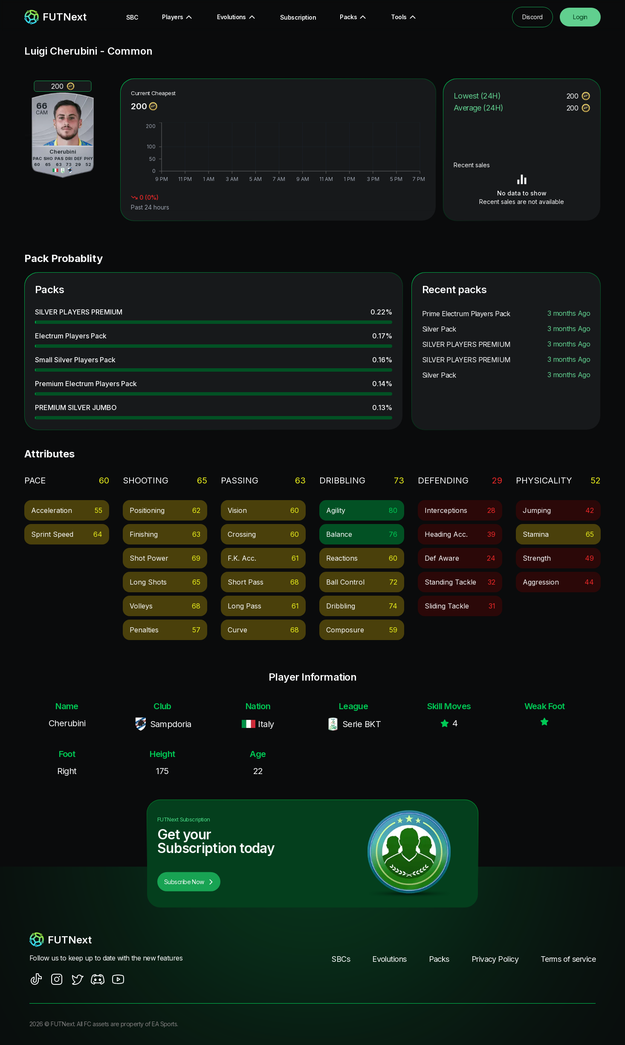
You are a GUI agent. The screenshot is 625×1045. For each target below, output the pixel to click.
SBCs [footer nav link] (341, 959)
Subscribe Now (189, 881)
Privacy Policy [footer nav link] (495, 959)
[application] (278, 153)
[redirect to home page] (55, 17)
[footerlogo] (114, 939)
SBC (132, 17)
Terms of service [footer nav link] (568, 959)
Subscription (298, 17)
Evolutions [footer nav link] (389, 959)
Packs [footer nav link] (439, 959)
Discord (532, 16)
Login (580, 16)
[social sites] (36, 979)
